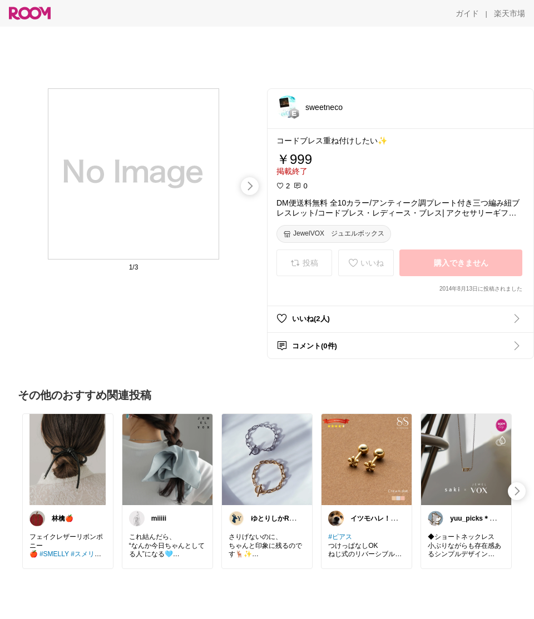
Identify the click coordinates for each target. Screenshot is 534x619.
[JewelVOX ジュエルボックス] (333, 234)
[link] (68, 459)
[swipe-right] (250, 186)
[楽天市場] (509, 13)
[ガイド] (467, 13)
